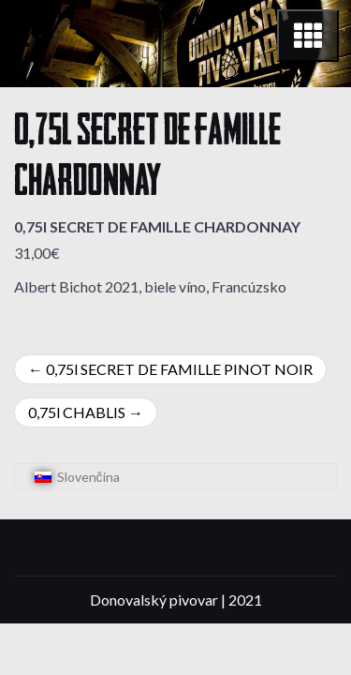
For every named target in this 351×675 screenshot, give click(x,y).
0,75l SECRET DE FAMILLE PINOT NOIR (179, 369)
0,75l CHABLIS (76, 412)
